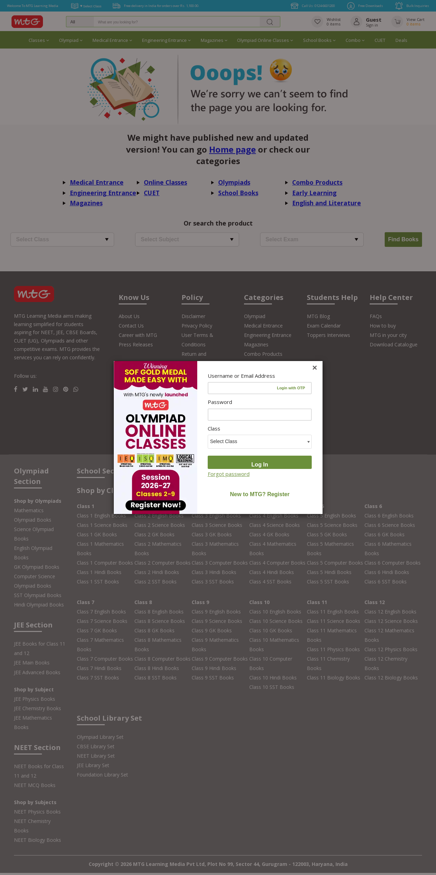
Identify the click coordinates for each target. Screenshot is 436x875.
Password (220, 401)
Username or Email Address (241, 375)
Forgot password (229, 473)
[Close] (314, 368)
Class (214, 428)
